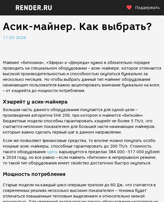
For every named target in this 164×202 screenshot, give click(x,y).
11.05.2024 (14, 37)
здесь (52, 152)
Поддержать (143, 8)
